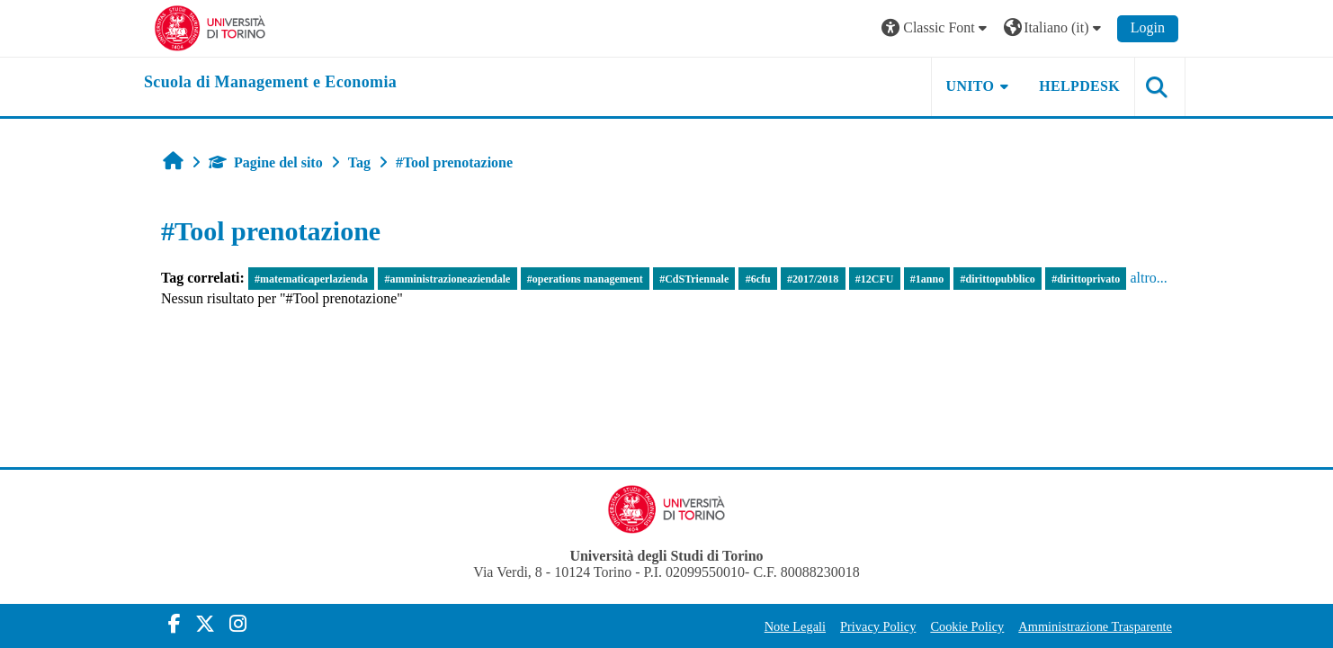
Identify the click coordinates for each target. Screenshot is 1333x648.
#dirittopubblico (998, 279)
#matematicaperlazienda (311, 279)
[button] (936, 28)
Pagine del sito (266, 162)
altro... (1148, 277)
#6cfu (758, 279)
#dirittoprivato (1085, 279)
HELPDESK (1079, 86)
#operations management (585, 279)
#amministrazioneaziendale (447, 279)
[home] (270, 83)
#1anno (927, 279)
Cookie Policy (967, 626)
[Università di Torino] (210, 26)
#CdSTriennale (694, 279)
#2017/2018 (812, 279)
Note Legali (795, 626)
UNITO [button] (970, 86)
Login (1148, 27)
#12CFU (874, 279)
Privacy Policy (878, 626)
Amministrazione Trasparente (1095, 626)
